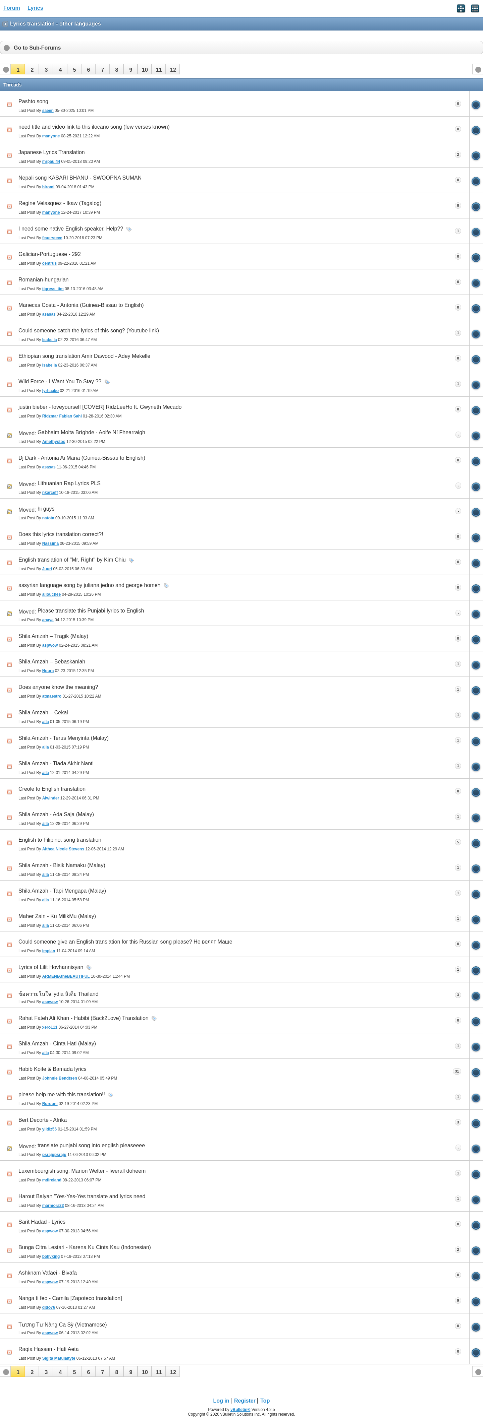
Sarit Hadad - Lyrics (41, 1222)
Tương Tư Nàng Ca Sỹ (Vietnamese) (62, 1325)
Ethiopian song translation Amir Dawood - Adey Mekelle (84, 356)
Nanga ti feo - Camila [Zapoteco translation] (70, 1298)
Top (265, 1401)
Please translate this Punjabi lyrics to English (91, 611)
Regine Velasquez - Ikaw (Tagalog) (59, 203)
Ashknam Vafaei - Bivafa (47, 1273)
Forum (11, 8)
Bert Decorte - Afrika (42, 1120)
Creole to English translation (52, 789)
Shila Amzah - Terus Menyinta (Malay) (63, 738)
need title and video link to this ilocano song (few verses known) (94, 127)
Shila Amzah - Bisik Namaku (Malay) (61, 865)
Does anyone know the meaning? (58, 687)
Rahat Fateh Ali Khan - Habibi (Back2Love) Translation (83, 1018)
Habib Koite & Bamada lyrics (52, 1069)
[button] (18, 69)
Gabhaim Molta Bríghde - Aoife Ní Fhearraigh (91, 432)
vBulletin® (240, 1409)
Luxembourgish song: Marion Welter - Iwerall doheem (82, 1171)
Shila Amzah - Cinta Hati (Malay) (57, 1043)
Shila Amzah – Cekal (43, 712)
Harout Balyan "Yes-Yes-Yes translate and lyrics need (81, 1196)
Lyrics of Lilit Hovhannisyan (50, 967)
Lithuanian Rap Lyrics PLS (69, 483)
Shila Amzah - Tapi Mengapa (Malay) (62, 891)
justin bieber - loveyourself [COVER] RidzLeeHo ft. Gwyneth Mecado (99, 407)
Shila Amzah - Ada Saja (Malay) (56, 814)
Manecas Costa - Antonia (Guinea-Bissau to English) (81, 305)
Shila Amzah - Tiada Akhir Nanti (56, 763)
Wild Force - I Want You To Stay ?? (59, 381)
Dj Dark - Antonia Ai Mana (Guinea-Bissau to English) (81, 458)
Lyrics (35, 8)
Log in (221, 1401)
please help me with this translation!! (61, 1094)
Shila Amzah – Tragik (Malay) (53, 636)
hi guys (46, 509)
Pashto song (33, 101)
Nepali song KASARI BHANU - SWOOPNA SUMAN (80, 178)
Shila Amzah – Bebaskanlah (51, 661)
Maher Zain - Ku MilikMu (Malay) (57, 916)
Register (245, 1401)
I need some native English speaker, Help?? (70, 229)
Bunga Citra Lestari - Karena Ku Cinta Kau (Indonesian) (84, 1247)
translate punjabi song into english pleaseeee (91, 1145)
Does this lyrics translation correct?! (60, 534)
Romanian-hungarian (43, 279)
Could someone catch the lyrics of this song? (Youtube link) (88, 330)
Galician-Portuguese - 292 (49, 254)
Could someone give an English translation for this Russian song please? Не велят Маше (125, 942)
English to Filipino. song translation (59, 840)
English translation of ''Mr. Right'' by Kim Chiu (72, 560)
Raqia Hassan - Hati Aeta (48, 1349)
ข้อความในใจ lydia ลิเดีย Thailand (58, 994)
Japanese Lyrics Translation (51, 152)
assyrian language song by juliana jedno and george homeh (89, 585)
